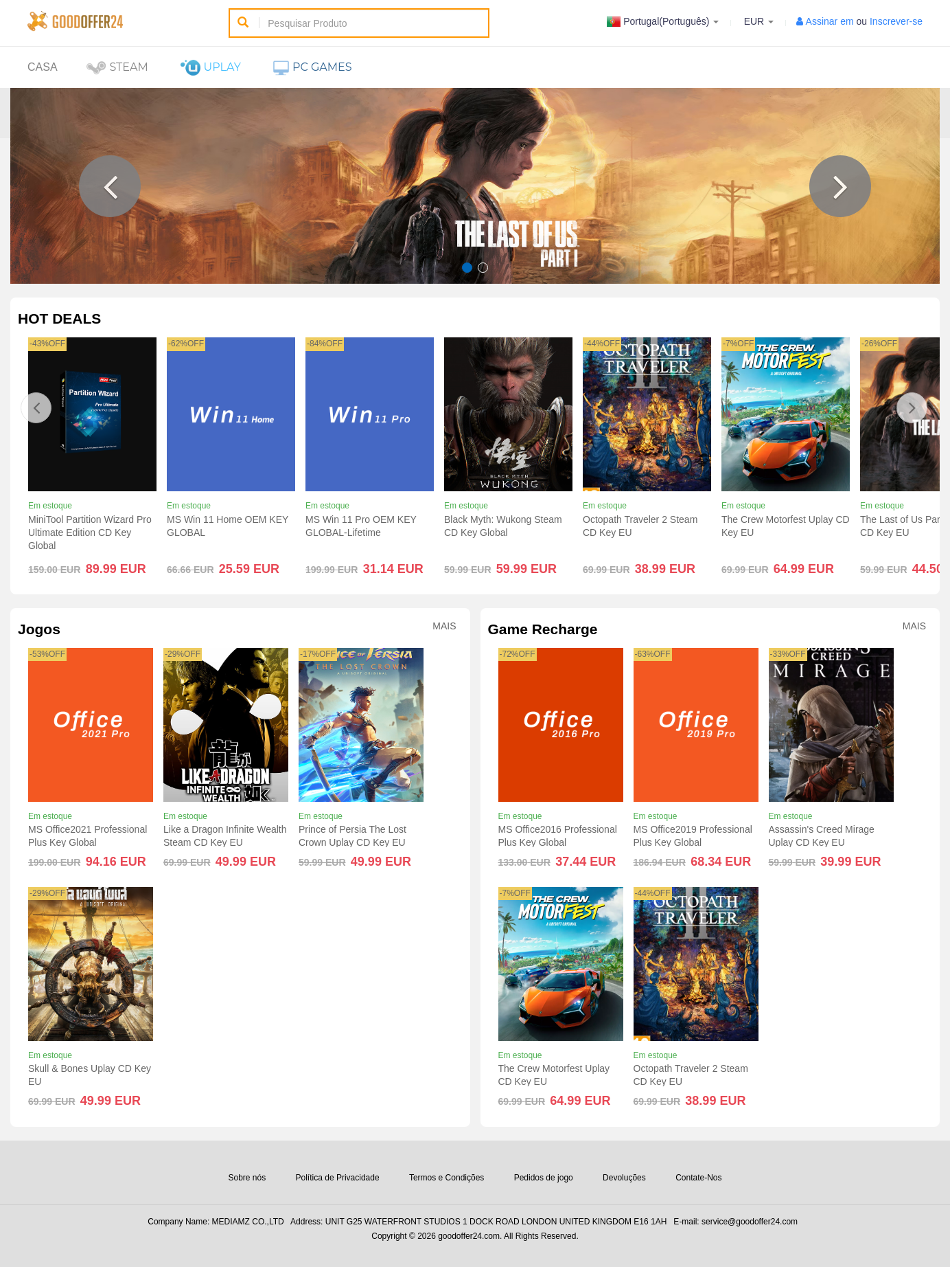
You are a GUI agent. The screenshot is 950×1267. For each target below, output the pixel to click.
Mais (444, 626)
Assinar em (830, 21)
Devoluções (624, 1177)
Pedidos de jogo (543, 1177)
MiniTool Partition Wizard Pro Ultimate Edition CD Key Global (90, 532)
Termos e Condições (446, 1177)
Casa (42, 67)
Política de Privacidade (338, 1177)
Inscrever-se (896, 21)
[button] (110, 186)
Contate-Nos (698, 1177)
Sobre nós (247, 1177)
